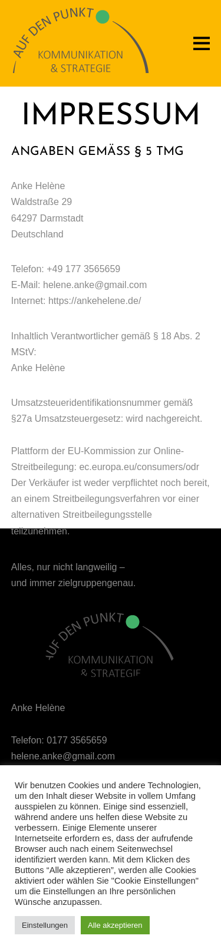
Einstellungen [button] (45, 925)
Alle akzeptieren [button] (115, 925)
